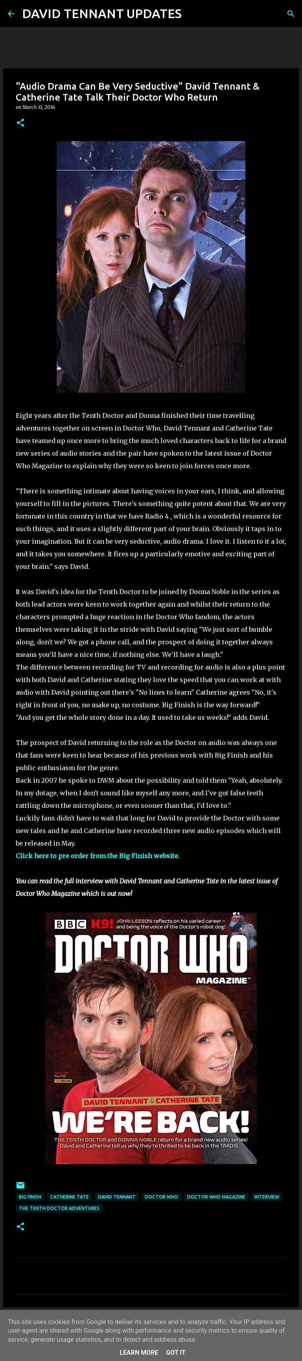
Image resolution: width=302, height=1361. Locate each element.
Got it (175, 1352)
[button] (20, 123)
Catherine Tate (69, 1196)
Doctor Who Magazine (216, 1196)
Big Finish (30, 1196)
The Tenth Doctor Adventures (59, 1208)
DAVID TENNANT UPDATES (102, 13)
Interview (266, 1196)
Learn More (139, 1352)
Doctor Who (161, 1196)
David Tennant (117, 1196)
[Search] (192, 13)
